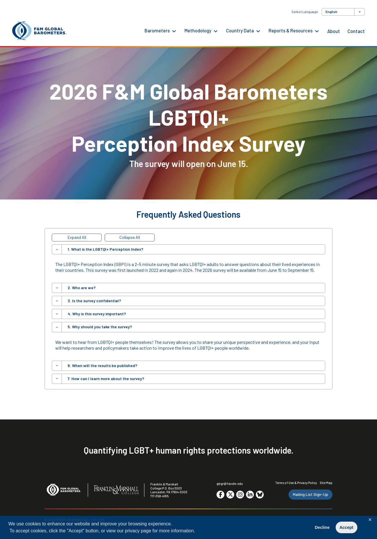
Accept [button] (346, 527)
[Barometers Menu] (174, 31)
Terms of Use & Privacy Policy (296, 483)
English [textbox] (331, 12)
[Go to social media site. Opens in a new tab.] (220, 494)
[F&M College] (116, 490)
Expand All (77, 237)
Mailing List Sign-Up (310, 494)
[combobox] (343, 12)
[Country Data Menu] (258, 31)
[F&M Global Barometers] (39, 31)
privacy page (138, 530)
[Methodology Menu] (216, 31)
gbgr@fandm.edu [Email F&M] (230, 483)
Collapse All (129, 237)
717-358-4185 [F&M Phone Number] (159, 496)
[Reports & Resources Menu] (317, 31)
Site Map (326, 483)
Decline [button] (322, 527)
